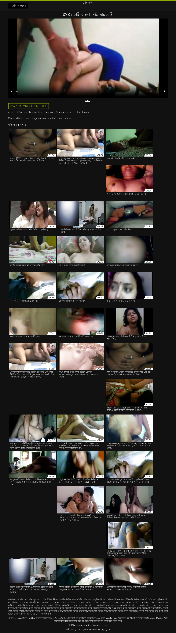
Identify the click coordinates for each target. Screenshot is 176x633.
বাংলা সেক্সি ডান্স (125, 605)
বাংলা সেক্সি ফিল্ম (21, 608)
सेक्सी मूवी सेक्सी (83, 621)
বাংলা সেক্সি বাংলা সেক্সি (50, 608)
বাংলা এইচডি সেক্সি (79, 599)
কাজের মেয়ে (29, 118)
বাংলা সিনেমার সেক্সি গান (46, 602)
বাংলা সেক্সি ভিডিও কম (34, 611)
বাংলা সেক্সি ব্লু (142, 608)
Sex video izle (94, 629)
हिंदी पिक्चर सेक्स (71, 621)
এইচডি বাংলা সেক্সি (15, 599)
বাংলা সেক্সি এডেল (121, 602)
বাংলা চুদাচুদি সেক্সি (95, 599)
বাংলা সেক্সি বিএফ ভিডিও (112, 608)
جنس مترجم (105, 629)
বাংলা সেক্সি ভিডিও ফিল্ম (97, 611)
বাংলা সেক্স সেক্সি (63, 602)
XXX (67, 14)
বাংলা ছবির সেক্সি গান (111, 599)
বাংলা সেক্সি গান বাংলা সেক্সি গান (28, 605)
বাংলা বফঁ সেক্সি (146, 599)
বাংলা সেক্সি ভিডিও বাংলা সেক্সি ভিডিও (123, 611)
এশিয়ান (19, 118)
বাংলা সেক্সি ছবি (112, 605)
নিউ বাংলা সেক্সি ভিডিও (62, 599)
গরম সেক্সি (28, 599)
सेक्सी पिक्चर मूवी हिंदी (125, 618)
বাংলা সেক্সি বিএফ (95, 608)
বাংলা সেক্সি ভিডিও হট (29, 614)
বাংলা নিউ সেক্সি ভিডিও (130, 599)
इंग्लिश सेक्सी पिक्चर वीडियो (113, 621)
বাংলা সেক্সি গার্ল (67, 605)
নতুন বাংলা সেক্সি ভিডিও (42, 599)
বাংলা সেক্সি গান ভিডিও (51, 605)
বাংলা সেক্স (41, 118)
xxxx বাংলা (100, 618)
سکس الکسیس (81, 629)
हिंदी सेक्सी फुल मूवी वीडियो (77, 618)
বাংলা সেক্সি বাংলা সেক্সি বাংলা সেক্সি (73, 608)
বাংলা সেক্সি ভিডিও (155, 608)
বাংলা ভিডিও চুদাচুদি (141, 618)
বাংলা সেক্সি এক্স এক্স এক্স (103, 602)
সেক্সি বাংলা (91, 618)
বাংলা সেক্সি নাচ (65, 118)
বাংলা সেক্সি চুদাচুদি (81, 605)
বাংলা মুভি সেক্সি (30, 602)
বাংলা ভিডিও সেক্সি (15, 602)
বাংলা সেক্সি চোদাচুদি (97, 605)
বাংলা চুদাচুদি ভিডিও (43, 618)
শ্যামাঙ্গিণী (52, 118)
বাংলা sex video (15, 618)
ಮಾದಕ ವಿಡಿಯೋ (156, 618)
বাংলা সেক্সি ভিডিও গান (53, 611)
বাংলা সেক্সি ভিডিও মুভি (148, 611)
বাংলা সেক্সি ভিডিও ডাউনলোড (75, 611)
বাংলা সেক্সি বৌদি (129, 608)
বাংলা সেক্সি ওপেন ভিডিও (139, 602)
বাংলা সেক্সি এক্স (87, 602)
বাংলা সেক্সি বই (34, 608)
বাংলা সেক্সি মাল (44, 614)
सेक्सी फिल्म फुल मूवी (96, 621)
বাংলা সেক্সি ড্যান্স (138, 605)
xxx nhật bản (111, 618)
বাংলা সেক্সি (75, 602)
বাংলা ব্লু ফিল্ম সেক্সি (160, 599)
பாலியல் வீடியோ (59, 618)
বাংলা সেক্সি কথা (156, 602)
